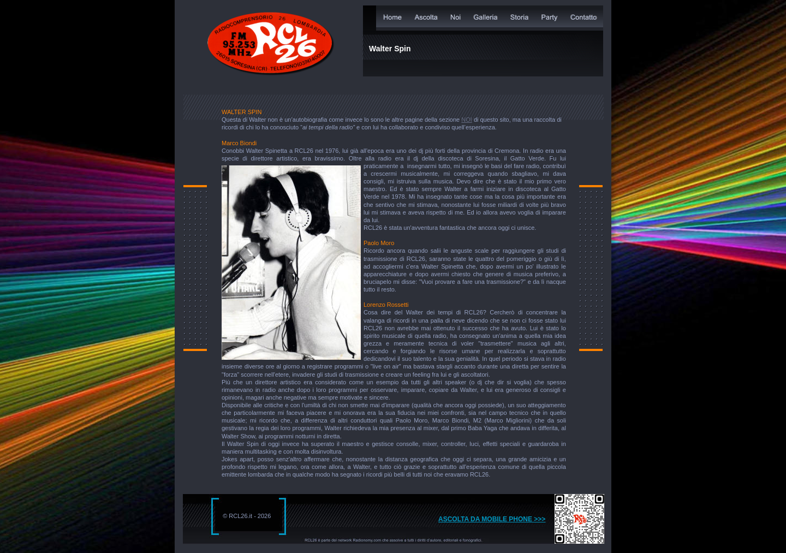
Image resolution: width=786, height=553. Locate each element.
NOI (466, 119)
